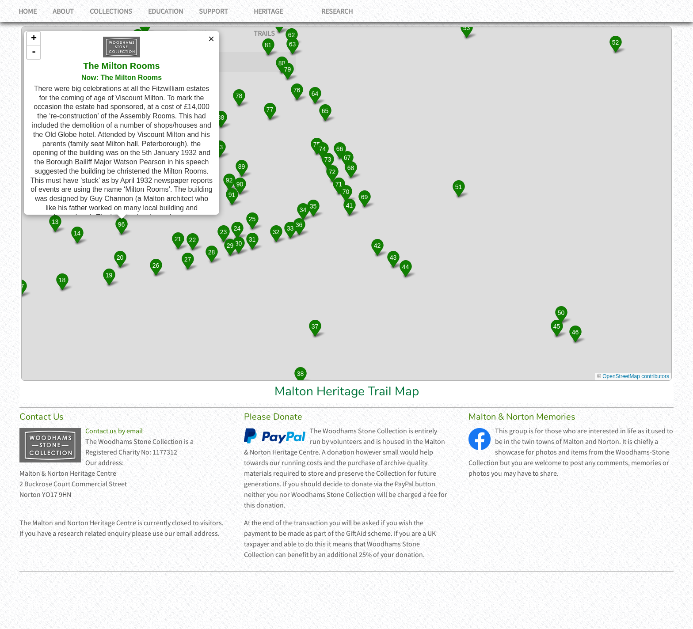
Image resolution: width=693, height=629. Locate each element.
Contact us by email (114, 430)
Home (28, 11)
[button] (55, 223)
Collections (115, 11)
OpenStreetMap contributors (635, 376)
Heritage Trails (289, 11)
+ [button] (34, 38)
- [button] (34, 52)
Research (348, 11)
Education (171, 11)
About (65, 11)
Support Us (226, 11)
